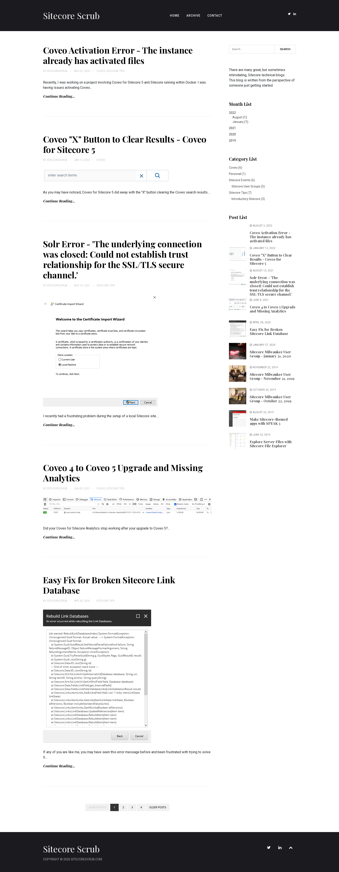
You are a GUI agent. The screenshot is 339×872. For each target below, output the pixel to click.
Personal (237, 174)
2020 (232, 134)
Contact (214, 15)
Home (174, 15)
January (238, 122)
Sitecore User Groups (248, 186)
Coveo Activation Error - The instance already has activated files (118, 55)
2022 (262, 117)
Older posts (157, 807)
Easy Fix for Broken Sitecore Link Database (109, 585)
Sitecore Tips (116, 71)
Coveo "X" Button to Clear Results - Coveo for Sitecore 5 (124, 144)
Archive (193, 15)
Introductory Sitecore (248, 199)
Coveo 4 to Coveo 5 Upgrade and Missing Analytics (123, 473)
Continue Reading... (59, 96)
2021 (232, 128)
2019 (232, 140)
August (237, 117)
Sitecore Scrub (71, 15)
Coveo (101, 71)
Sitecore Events (242, 180)
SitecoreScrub (57, 71)
